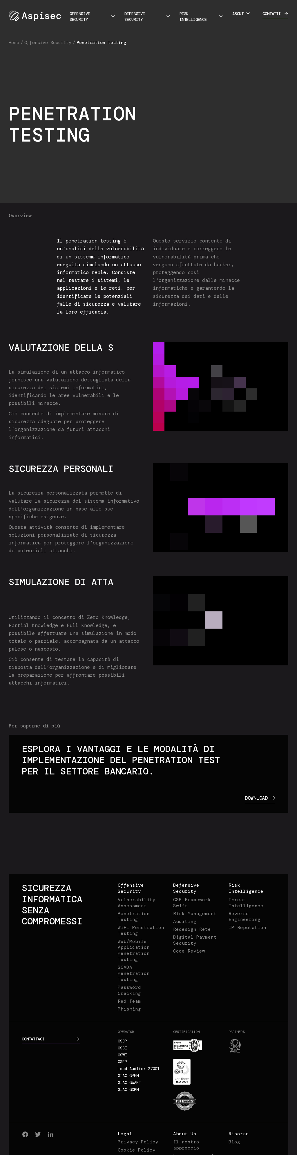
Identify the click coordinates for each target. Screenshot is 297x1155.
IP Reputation (247, 927)
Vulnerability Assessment (136, 903)
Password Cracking (129, 990)
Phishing (129, 1009)
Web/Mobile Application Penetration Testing (134, 950)
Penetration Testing (134, 916)
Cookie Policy (136, 1150)
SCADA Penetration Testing (134, 973)
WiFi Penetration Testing (141, 930)
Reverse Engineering (244, 916)
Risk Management (195, 913)
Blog (234, 1142)
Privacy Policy (138, 1142)
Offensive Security (93, 16)
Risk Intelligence (202, 16)
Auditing (184, 921)
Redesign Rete (192, 929)
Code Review (189, 951)
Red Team (129, 1001)
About (241, 13)
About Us (184, 1134)
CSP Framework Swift (192, 903)
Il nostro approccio (186, 1145)
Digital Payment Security (195, 940)
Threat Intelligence (246, 903)
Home (14, 43)
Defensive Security (147, 16)
